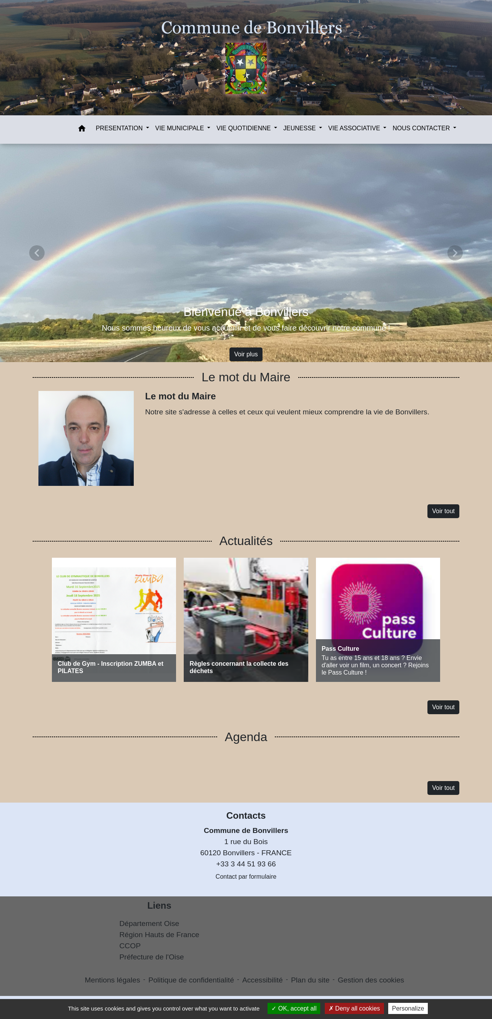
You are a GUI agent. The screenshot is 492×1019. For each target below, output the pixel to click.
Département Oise (150, 923)
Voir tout (443, 511)
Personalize (408, 1008)
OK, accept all (293, 1008)
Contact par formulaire (246, 876)
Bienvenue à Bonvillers (246, 312)
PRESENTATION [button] (120, 128)
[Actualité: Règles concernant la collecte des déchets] (246, 620)
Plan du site (310, 980)
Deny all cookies (354, 1008)
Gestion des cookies (371, 980)
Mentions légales (112, 980)
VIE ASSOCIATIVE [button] (355, 128)
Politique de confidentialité (191, 980)
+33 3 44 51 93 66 (246, 864)
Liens (159, 905)
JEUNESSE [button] (300, 128)
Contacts (246, 815)
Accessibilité (262, 980)
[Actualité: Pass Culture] (378, 620)
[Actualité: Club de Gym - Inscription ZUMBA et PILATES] (114, 620)
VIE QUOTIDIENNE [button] (244, 128)
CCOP (130, 946)
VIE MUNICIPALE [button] (180, 128)
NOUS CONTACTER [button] (421, 128)
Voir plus (246, 354)
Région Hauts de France (159, 935)
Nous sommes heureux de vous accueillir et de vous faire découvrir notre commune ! (246, 328)
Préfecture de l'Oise (152, 957)
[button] (82, 130)
